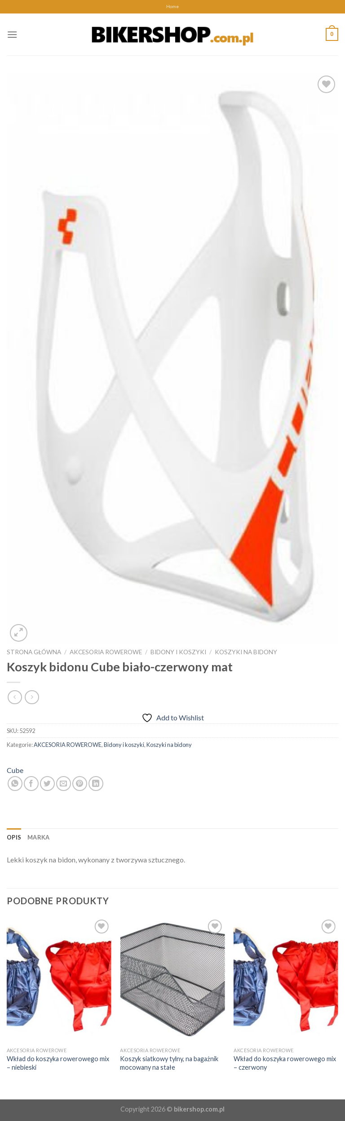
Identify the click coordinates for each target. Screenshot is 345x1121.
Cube (15, 770)
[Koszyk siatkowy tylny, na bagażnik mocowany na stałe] (172, 980)
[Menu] (12, 34)
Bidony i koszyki (178, 652)
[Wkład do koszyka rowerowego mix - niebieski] (59, 980)
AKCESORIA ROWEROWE (106, 652)
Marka (38, 837)
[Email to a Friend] (63, 783)
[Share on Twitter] (47, 783)
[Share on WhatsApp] (15, 783)
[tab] (14, 837)
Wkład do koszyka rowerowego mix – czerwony (285, 1063)
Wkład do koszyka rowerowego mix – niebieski (58, 1063)
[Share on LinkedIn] (95, 783)
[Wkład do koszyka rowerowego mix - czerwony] (286, 980)
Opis (14, 837)
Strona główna (34, 652)
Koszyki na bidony (246, 652)
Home (172, 6)
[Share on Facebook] (31, 783)
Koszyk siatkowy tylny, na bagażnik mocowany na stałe (169, 1063)
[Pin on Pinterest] (79, 783)
